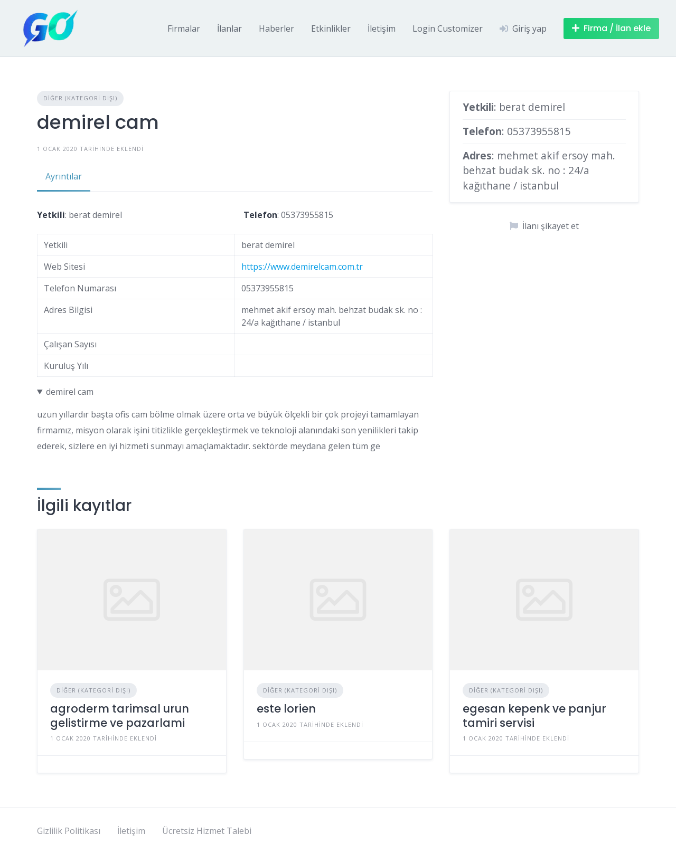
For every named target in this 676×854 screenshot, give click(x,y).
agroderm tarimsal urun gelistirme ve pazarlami (119, 715)
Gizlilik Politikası (68, 831)
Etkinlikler (331, 28)
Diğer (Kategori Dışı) (80, 98)
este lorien (286, 708)
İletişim (382, 28)
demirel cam (69, 391)
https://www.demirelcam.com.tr (302, 266)
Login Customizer (447, 28)
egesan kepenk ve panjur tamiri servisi (534, 715)
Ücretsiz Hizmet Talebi (206, 831)
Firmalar (183, 28)
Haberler (276, 28)
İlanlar (229, 28)
